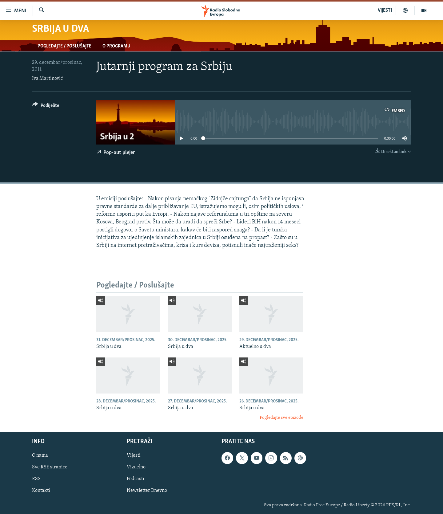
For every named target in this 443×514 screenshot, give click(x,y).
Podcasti (135, 478)
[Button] (45, 106)
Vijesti (134, 455)
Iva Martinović (47, 78)
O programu (116, 46)
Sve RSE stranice (49, 467)
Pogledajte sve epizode (281, 417)
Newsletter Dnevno (147, 490)
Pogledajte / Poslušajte (64, 46)
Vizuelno (136, 467)
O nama (40, 455)
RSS (36, 478)
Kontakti (41, 490)
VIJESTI (385, 10)
